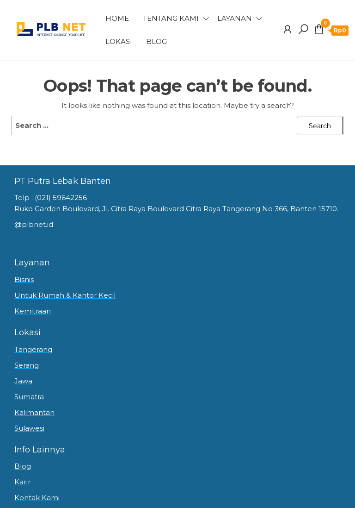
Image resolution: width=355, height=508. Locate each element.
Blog (156, 41)
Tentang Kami (171, 18)
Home (117, 18)
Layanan (234, 18)
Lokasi (118, 41)
